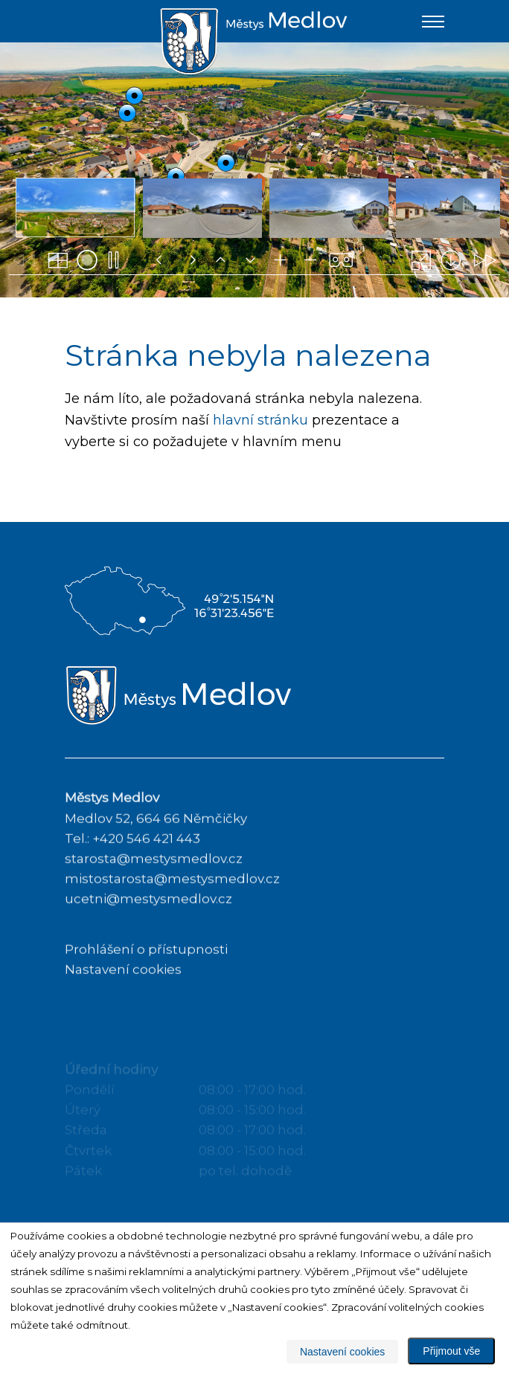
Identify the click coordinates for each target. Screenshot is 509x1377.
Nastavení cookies (123, 1000)
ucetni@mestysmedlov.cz (148, 930)
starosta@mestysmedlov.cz (154, 889)
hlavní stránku (260, 421)
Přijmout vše (451, 1351)
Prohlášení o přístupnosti (146, 980)
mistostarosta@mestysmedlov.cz (172, 910)
